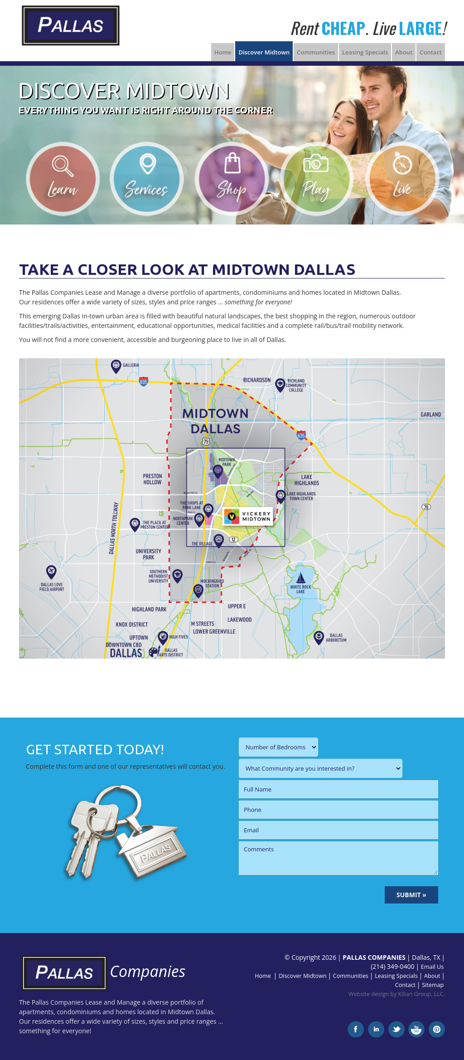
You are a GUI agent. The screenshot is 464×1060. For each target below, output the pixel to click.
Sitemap (433, 985)
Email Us (432, 967)
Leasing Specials (365, 52)
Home (223, 52)
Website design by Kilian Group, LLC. (396, 994)
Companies (102, 971)
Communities (316, 52)
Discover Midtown (264, 52)
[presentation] (308, 895)
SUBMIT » (411, 894)
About (403, 52)
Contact (431, 52)
